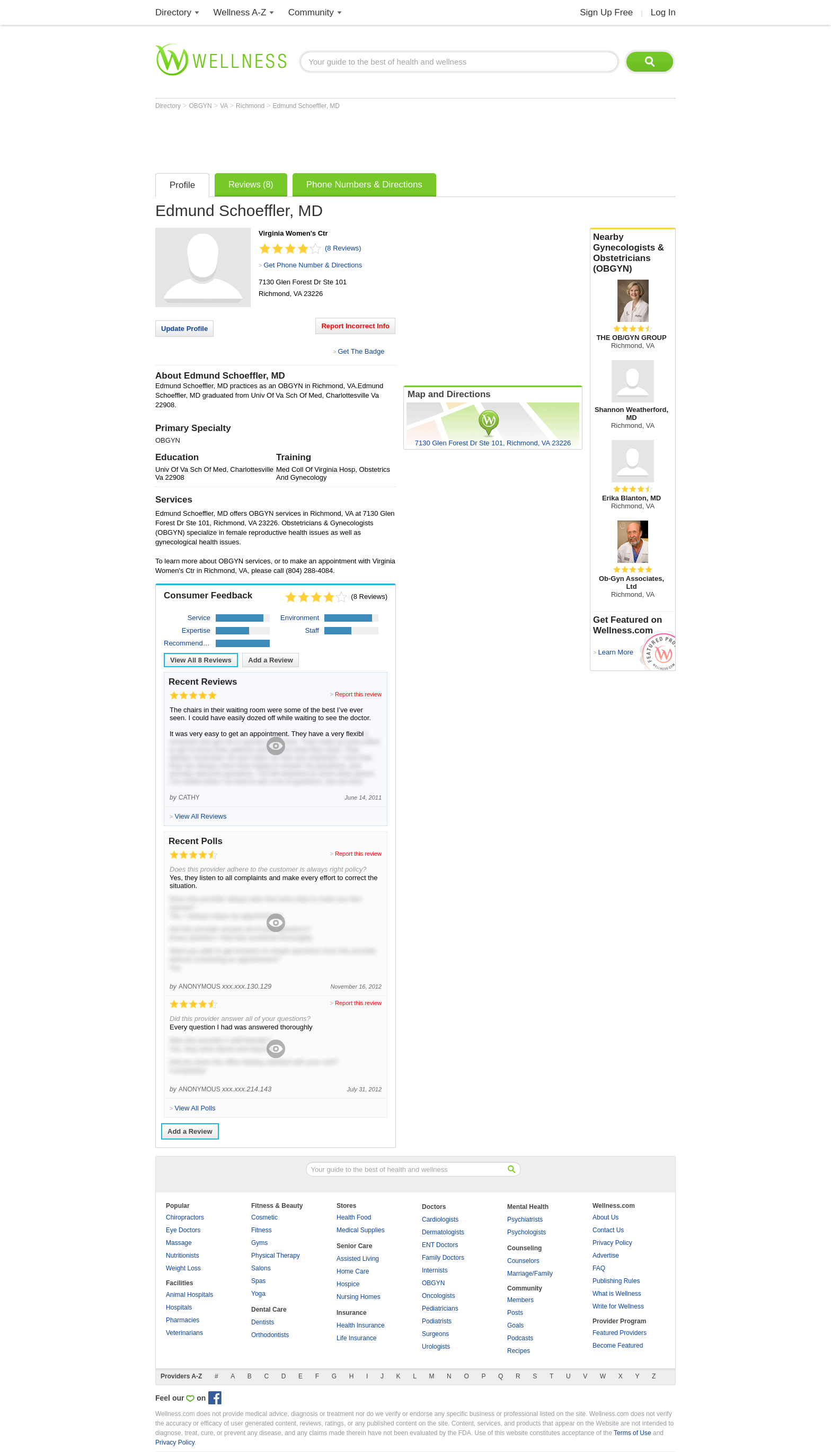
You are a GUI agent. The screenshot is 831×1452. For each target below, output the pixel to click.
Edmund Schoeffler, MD (306, 106)
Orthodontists (270, 1335)
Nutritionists (182, 1255)
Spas (258, 1281)
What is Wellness (617, 1293)
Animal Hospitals (189, 1294)
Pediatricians (440, 1308)
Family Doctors (443, 1257)
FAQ (599, 1268)
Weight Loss (183, 1268)
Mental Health (528, 1207)
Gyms (259, 1243)
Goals (515, 1325)
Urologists (436, 1346)
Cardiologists (440, 1219)
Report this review (358, 694)
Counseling (524, 1248)
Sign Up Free (606, 12)
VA (224, 106)
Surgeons (435, 1334)
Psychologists (526, 1232)
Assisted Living (358, 1258)
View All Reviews (201, 660)
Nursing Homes (359, 1297)
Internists (435, 1270)
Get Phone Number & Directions (312, 265)
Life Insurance (356, 1338)
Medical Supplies (361, 1230)
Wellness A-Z (240, 12)
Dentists (262, 1322)
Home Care (353, 1271)
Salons (261, 1268)
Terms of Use (632, 1433)
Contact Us (608, 1230)
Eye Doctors (183, 1230)
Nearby (633, 253)
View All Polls (194, 1108)
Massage (179, 1243)
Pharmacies (182, 1320)
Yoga (258, 1293)
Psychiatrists (525, 1219)
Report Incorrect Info (355, 326)
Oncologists (438, 1295)
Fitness (261, 1230)
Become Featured (618, 1345)
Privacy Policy (612, 1243)
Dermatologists (443, 1232)
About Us (605, 1217)
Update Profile (184, 329)
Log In (663, 12)
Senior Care (354, 1246)
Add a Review (270, 660)
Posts (515, 1312)
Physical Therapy (275, 1255)
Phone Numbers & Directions (364, 185)
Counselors (523, 1261)
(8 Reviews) (343, 248)
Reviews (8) (250, 184)
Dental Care (269, 1309)
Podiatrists (437, 1321)
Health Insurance (361, 1325)
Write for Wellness (618, 1306)
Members (520, 1300)
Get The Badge (361, 351)
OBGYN (201, 106)
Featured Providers (620, 1333)
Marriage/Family (530, 1273)
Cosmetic (264, 1217)
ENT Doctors (440, 1245)
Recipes (518, 1351)
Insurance (352, 1312)
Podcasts (520, 1338)
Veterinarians (184, 1333)
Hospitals (179, 1307)
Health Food (354, 1217)
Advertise (606, 1255)
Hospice (348, 1284)
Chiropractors (185, 1217)
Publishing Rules (616, 1281)
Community (311, 12)
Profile (182, 185)
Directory (173, 12)
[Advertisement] (348, 139)
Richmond (251, 106)
